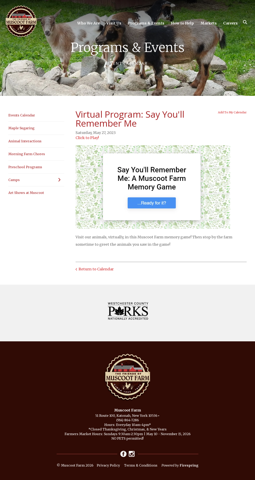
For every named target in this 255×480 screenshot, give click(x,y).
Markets (208, 23)
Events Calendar (21, 115)
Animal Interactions (25, 141)
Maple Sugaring (21, 128)
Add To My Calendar (232, 112)
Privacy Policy (108, 465)
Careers (230, 23)
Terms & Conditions (140, 465)
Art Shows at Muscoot (26, 193)
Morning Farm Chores (26, 154)
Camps (36, 180)
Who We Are (88, 23)
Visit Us (113, 23)
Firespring (189, 465)
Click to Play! (87, 137)
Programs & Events (146, 23)
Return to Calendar (96, 269)
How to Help (182, 23)
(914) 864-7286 (127, 420)
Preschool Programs (25, 167)
